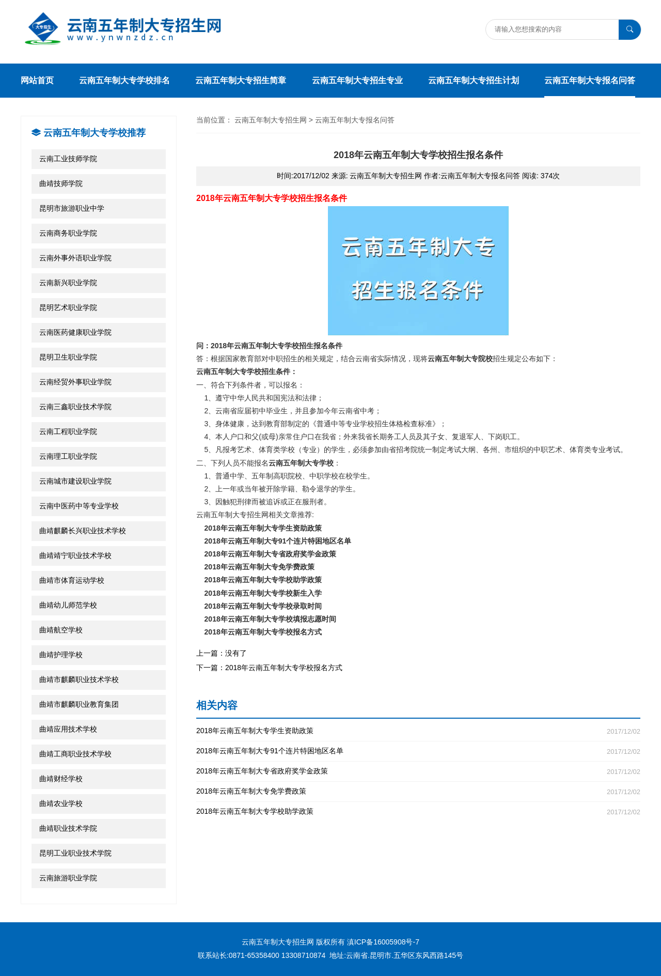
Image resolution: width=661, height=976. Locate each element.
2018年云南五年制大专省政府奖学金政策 (270, 554)
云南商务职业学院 (68, 233)
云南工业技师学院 (68, 158)
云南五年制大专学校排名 (124, 80)
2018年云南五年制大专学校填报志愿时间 (270, 619)
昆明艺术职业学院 (68, 307)
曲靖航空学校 (61, 630)
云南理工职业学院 (68, 456)
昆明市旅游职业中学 (71, 208)
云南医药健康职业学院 (75, 332)
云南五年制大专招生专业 (357, 80)
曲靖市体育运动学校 (71, 580)
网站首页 (37, 80)
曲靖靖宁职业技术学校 (75, 555)
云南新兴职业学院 (68, 282)
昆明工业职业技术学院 (75, 853)
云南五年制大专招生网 (270, 120)
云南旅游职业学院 (68, 878)
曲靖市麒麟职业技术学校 (79, 679)
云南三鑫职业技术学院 (75, 406)
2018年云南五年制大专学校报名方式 (263, 632)
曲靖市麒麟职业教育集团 (79, 704)
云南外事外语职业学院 (75, 258)
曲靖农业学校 (61, 803)
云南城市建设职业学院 (75, 481)
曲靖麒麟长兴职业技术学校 (82, 530)
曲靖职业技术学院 (68, 828)
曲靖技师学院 (61, 183)
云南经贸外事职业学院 (75, 382)
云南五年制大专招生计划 (473, 80)
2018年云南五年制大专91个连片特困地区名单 (278, 541)
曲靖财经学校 (61, 778)
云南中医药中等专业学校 (79, 506)
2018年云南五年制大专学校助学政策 (263, 580)
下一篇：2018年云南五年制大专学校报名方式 (269, 667)
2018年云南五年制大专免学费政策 (259, 567)
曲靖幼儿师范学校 (68, 605)
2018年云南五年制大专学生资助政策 (263, 528)
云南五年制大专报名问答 (589, 80)
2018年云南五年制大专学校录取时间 (263, 606)
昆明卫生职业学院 (68, 357)
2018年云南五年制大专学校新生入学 (263, 593)
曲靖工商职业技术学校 (75, 754)
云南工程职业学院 (68, 431)
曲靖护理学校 (61, 654)
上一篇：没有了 (221, 653)
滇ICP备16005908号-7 (383, 942)
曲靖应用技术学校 (68, 729)
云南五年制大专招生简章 (240, 80)
